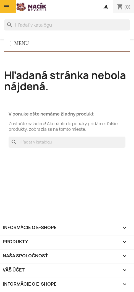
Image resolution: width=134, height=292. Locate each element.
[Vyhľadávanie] (67, 24)
